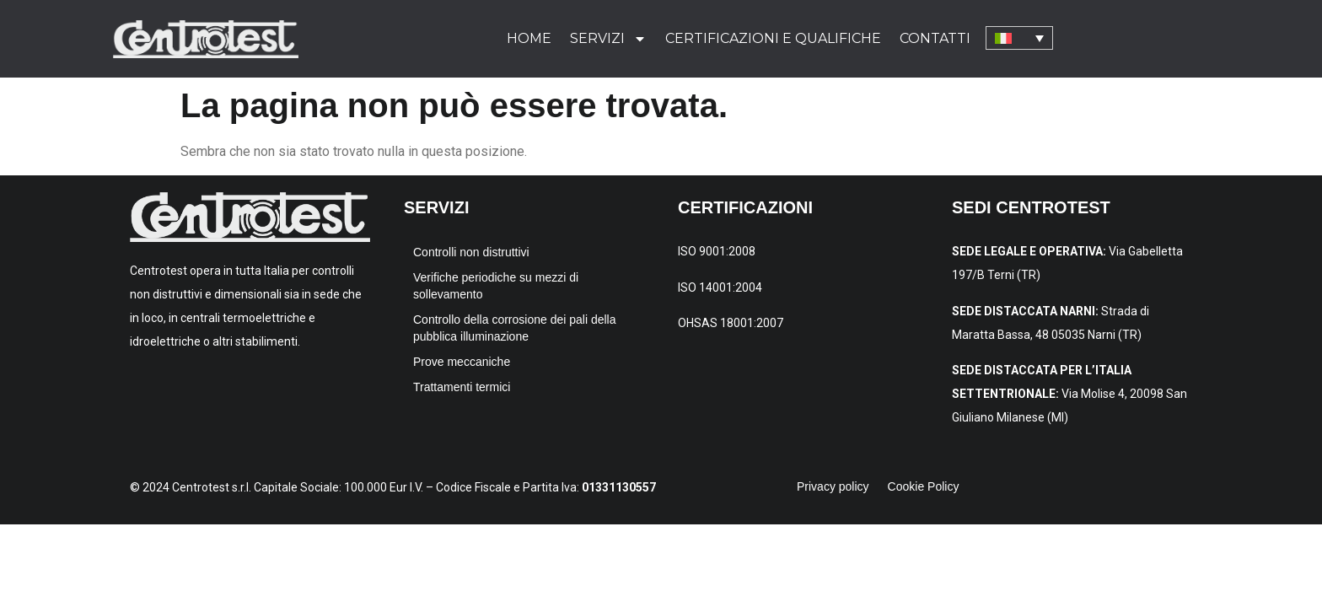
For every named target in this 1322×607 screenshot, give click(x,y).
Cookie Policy (923, 486)
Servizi (608, 39)
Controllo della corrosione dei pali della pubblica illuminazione (514, 328)
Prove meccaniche (461, 361)
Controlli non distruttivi (471, 252)
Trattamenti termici (461, 387)
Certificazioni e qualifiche (773, 38)
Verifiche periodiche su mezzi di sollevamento (495, 286)
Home (529, 38)
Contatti (935, 38)
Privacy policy (833, 486)
